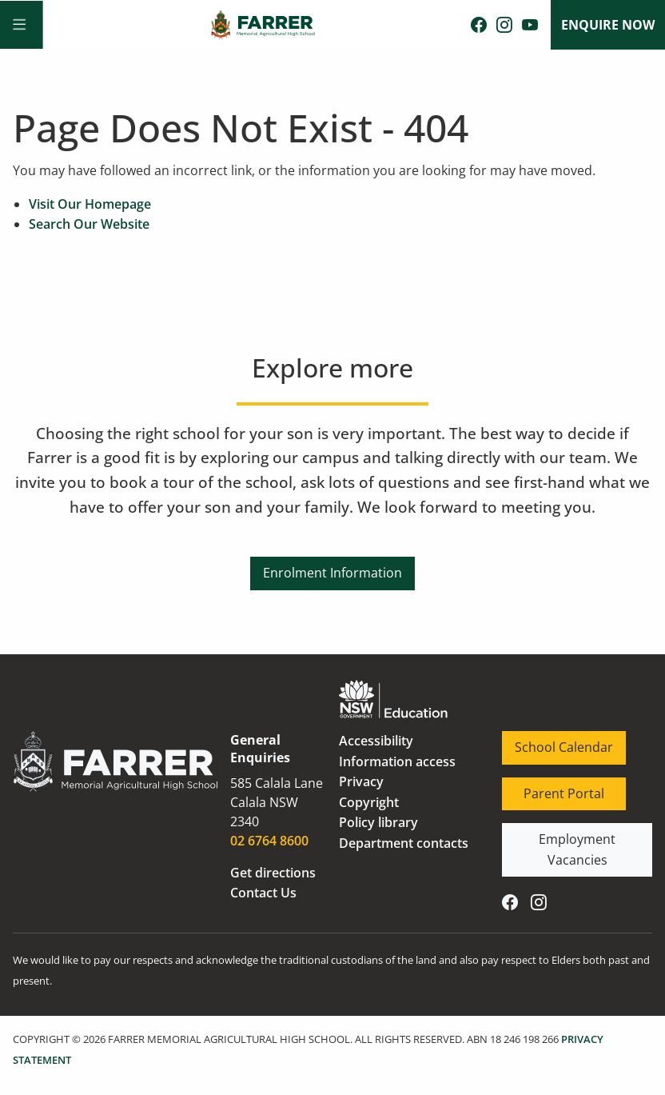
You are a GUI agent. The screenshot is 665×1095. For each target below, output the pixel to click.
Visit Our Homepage (90, 204)
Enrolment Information (332, 566)
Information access (397, 761)
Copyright (369, 802)
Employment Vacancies (572, 832)
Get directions (273, 872)
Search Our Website (89, 224)
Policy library (378, 822)
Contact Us (263, 892)
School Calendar (551, 740)
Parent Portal (542, 787)
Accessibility (376, 740)
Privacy (361, 781)
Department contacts (403, 843)
